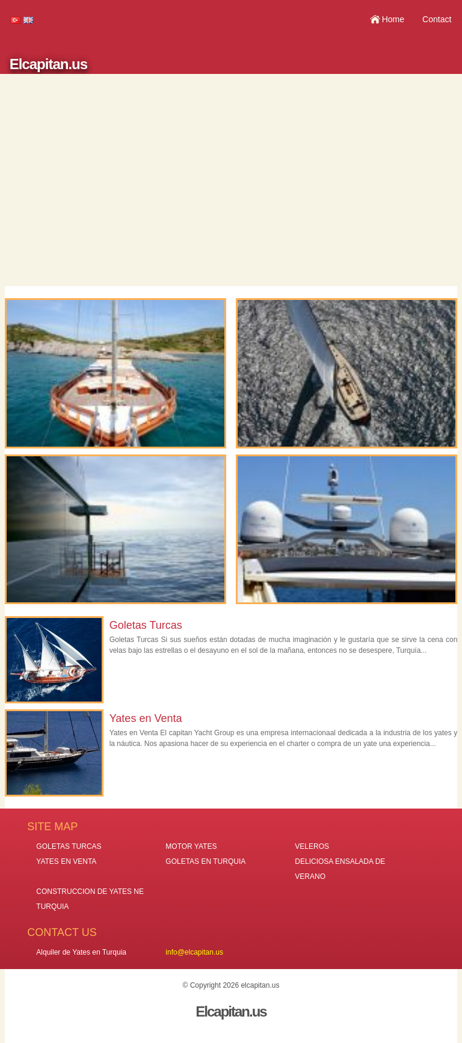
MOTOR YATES (191, 846)
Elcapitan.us (48, 64)
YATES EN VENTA (66, 861)
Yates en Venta (145, 718)
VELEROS (312, 846)
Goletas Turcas (145, 625)
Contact (436, 19)
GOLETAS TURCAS (68, 846)
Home (393, 19)
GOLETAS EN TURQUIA (205, 861)
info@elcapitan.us (194, 952)
